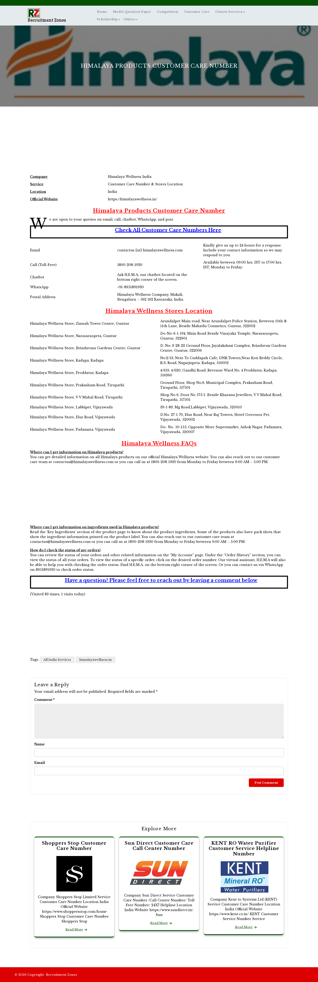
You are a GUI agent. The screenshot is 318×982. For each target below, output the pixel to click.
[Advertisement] (159, 144)
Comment (44, 700)
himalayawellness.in (95, 660)
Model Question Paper (132, 12)
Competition (167, 12)
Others (129, 19)
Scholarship (107, 19)
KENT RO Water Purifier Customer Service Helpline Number (244, 848)
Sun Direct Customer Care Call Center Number (159, 845)
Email (39, 763)
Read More (74, 929)
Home (102, 12)
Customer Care (196, 12)
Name (39, 744)
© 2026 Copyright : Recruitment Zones (46, 975)
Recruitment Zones (47, 20)
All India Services (57, 660)
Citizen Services (229, 12)
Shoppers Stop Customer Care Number (74, 845)
